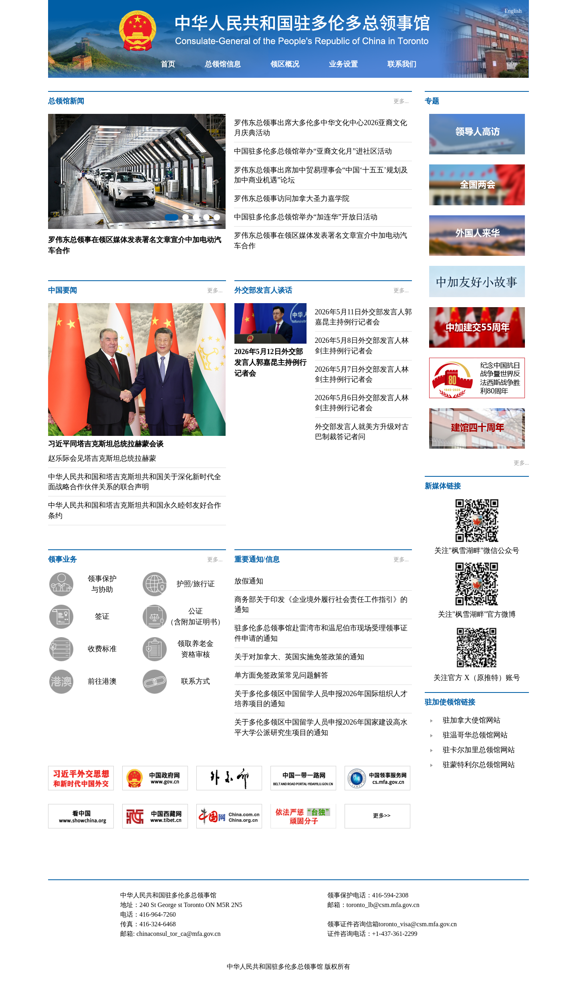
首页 (168, 64)
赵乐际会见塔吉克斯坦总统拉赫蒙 (102, 458)
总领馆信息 (223, 64)
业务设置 (343, 64)
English (513, 11)
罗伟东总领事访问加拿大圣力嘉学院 (291, 198)
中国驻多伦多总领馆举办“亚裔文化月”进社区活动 (313, 151)
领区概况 (284, 64)
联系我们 (401, 64)
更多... (401, 101)
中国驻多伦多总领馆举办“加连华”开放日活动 (305, 217)
